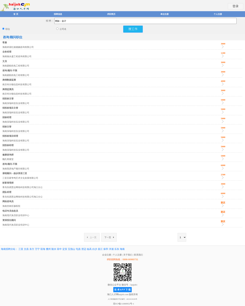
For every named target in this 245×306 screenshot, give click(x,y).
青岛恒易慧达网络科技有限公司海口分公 (22, 187)
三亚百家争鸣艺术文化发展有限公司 (20, 178)
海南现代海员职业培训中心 (15, 215)
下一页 (109, 237)
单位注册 (164, 14)
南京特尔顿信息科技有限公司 (16, 84)
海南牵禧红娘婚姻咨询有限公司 (18, 47)
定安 (64, 249)
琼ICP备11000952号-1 (123, 303)
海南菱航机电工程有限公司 (15, 65)
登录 (235, 6)
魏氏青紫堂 (8, 159)
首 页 (15, 14)
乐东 (116, 249)
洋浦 (111, 249)
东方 (31, 249)
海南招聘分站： (9, 249)
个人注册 (218, 14)
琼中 (59, 249)
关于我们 (127, 254)
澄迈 (83, 249)
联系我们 (138, 254)
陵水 (53, 249)
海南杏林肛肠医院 (11, 206)
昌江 (100, 249)
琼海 (42, 249)
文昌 (26, 249)
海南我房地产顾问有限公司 (15, 168)
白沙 (94, 249)
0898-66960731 (130, 259)
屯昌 (78, 249)
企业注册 (106, 254)
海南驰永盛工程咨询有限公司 (16, 56)
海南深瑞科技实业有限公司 (15, 103)
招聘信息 (58, 14)
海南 (122, 249)
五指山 (71, 249)
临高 (89, 249)
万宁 (37, 249)
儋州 (48, 249)
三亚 (20, 249)
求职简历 (111, 14)
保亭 (105, 249)
